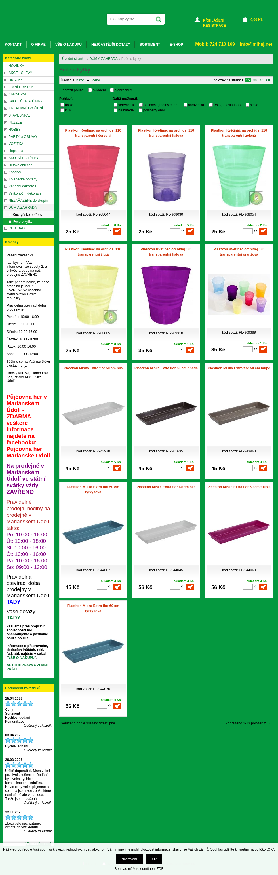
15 (248, 80)
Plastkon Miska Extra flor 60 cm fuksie (238, 487)
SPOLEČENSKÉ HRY (26, 101)
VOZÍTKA (16, 144)
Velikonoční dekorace (25, 193)
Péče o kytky (22, 222)
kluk (68, 110)
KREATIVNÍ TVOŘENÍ (26, 108)
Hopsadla (16, 151)
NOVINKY (16, 66)
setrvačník (126, 105)
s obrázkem (124, 90)
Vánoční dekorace (23, 186)
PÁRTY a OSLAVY (23, 137)
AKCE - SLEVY (20, 73)
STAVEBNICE (19, 115)
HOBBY (15, 130)
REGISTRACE (214, 26)
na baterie (126, 110)
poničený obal (154, 110)
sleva (254, 105)
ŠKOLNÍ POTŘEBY (24, 158)
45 (262, 80)
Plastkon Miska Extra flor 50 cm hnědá (166, 368)
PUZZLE (15, 123)
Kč (256, 20)
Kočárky (15, 172)
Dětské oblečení (21, 165)
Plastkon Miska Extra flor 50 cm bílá (93, 368)
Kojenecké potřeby (23, 179)
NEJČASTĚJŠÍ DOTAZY (110, 45)
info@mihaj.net (256, 44)
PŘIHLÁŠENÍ (213, 20)
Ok (154, 859)
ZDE (160, 869)
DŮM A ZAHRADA (103, 59)
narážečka (196, 105)
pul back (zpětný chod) (161, 105)
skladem (101, 90)
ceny (96, 80)
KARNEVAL (18, 94)
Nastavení (129, 859)
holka (69, 105)
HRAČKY (16, 80)
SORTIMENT (150, 45)
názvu (83, 80)
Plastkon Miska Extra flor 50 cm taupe (239, 368)
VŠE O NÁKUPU (21, 658)
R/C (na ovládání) (227, 105)
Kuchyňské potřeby (27, 215)
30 (255, 80)
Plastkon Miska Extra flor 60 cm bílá (165, 487)
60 (268, 80)
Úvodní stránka (73, 59)
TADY (13, 618)
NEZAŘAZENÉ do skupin (28, 201)
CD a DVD (17, 228)
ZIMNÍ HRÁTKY (21, 87)
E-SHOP (176, 45)
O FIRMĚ (38, 45)
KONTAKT (13, 45)
